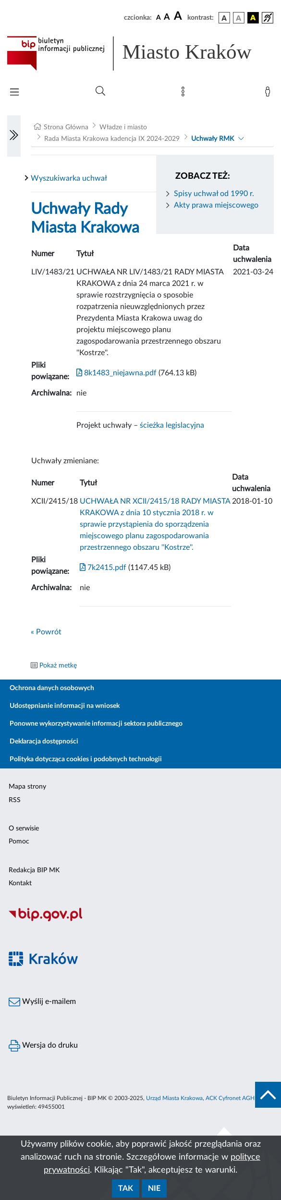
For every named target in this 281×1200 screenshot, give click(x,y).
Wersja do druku (43, 1046)
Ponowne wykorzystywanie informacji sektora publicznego (96, 723)
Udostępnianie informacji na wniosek (65, 706)
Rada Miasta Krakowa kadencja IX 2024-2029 (112, 139)
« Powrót (46, 632)
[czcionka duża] (179, 16)
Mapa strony (27, 786)
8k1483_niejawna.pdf (116, 373)
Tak (125, 1188)
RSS (15, 800)
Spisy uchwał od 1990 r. (214, 194)
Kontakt (20, 883)
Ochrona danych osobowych (52, 688)
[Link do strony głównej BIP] (140, 53)
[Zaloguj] (269, 93)
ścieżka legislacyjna (172, 425)
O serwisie (24, 828)
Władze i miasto (123, 127)
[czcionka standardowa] (158, 17)
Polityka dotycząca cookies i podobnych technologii (86, 759)
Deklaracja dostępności (44, 741)
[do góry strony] (268, 1095)
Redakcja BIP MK (34, 870)
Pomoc (19, 841)
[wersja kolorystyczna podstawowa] (224, 18)
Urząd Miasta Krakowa (174, 1098)
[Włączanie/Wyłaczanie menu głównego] (14, 93)
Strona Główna (66, 127)
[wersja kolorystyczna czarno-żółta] (253, 18)
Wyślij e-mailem (42, 1002)
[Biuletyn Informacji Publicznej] (140, 919)
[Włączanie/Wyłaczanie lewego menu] (14, 136)
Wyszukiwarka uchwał (69, 178)
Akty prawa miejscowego (216, 205)
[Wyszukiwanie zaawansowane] (100, 91)
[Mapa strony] (185, 93)
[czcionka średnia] (167, 17)
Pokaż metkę (58, 665)
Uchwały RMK (212, 139)
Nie (154, 1188)
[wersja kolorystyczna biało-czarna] (238, 18)
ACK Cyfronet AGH (230, 1098)
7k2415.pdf (103, 567)
